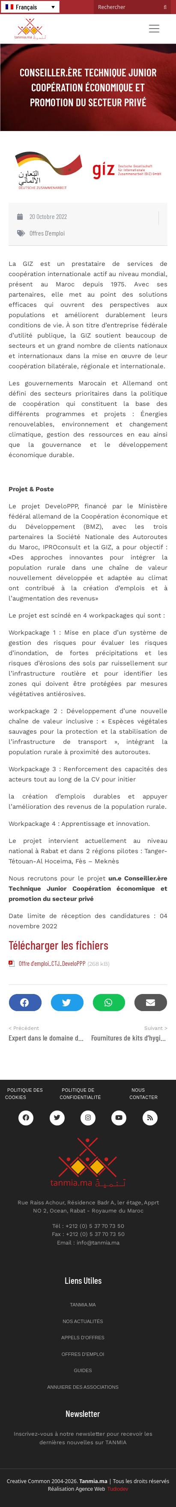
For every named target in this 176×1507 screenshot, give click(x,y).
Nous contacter (143, 1094)
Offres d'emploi (47, 233)
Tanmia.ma (82, 1304)
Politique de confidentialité (80, 1094)
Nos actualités (83, 1321)
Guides (83, 1370)
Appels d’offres (82, 1337)
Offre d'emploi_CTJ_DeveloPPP (52, 963)
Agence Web (102, 1489)
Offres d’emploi (83, 1354)
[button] (25, 1003)
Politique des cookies (24, 1094)
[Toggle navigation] (154, 28)
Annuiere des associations (83, 1387)
